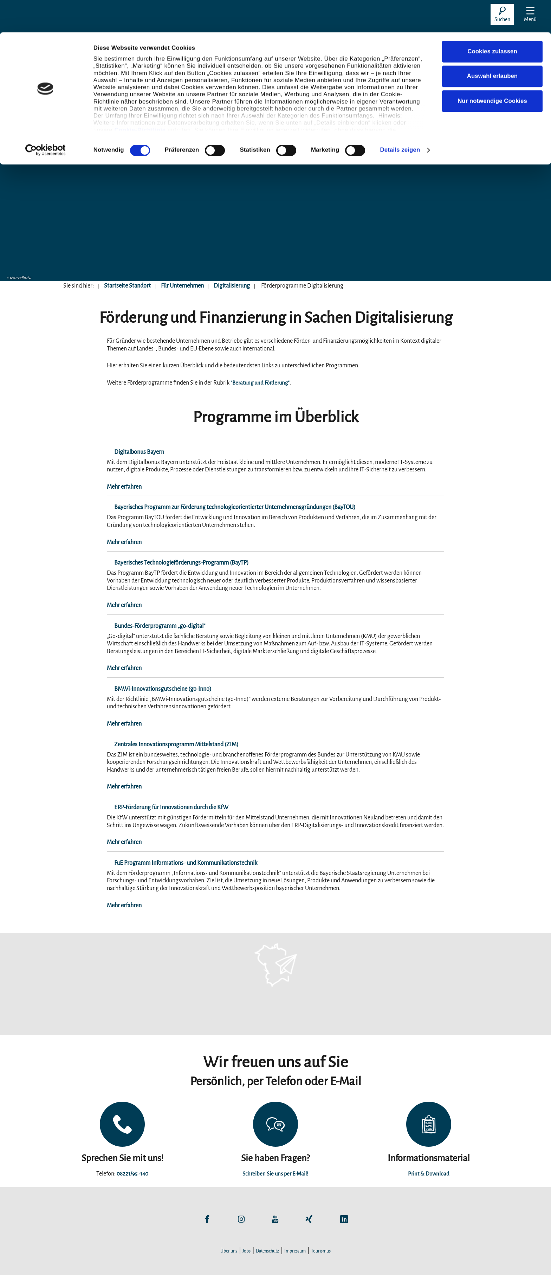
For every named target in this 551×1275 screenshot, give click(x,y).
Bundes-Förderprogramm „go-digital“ (152, 626)
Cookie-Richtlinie (140, 97)
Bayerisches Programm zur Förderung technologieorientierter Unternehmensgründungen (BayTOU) (227, 507)
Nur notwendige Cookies (492, 68)
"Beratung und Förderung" (262, 383)
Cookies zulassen (492, 19)
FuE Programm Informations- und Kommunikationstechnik (178, 863)
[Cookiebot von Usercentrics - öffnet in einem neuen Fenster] (45, 118)
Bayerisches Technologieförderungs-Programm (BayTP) (174, 563)
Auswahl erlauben (492, 43)
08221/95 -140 (132, 1174)
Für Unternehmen (182, 286)
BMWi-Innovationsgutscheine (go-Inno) (155, 689)
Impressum (295, 1251)
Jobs (246, 1251)
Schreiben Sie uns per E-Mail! (275, 1174)
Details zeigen (400, 117)
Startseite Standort (127, 286)
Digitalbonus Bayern (132, 452)
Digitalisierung (232, 286)
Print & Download (428, 1174)
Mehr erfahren (124, 487)
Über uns (228, 1251)
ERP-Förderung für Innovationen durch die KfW (164, 807)
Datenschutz (267, 1251)
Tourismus (321, 1251)
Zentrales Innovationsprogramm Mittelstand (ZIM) (169, 744)
